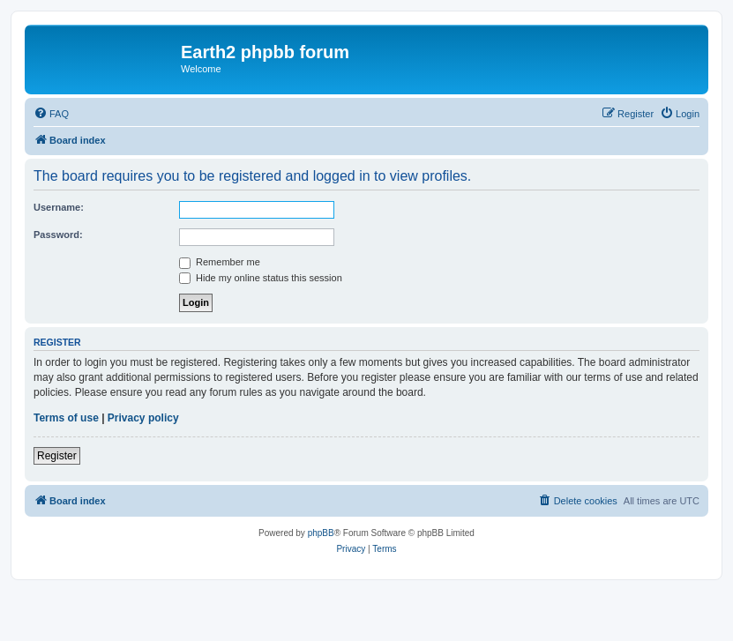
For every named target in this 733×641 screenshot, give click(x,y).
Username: (59, 207)
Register (57, 456)
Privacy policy (143, 418)
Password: (58, 234)
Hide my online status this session (260, 277)
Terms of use (66, 418)
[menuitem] (51, 113)
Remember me (219, 262)
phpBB (321, 533)
